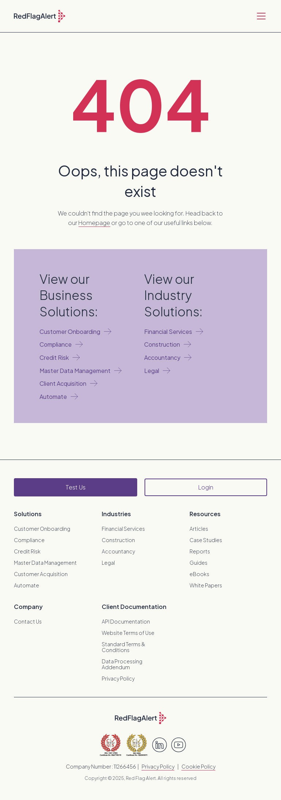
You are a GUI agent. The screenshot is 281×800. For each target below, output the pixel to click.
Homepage (94, 222)
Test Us (75, 487)
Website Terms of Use (128, 633)
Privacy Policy (118, 678)
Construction (118, 540)
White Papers (206, 585)
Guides (198, 562)
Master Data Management (45, 562)
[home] (39, 16)
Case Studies (206, 540)
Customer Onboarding (42, 529)
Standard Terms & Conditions (123, 647)
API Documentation (126, 621)
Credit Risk (27, 551)
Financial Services (123, 529)
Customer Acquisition (41, 574)
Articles (199, 529)
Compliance (29, 540)
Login (205, 487)
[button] (259, 16)
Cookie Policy (198, 766)
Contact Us (28, 621)
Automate (26, 585)
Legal (108, 562)
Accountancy (118, 551)
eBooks (199, 574)
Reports (200, 551)
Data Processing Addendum (122, 664)
